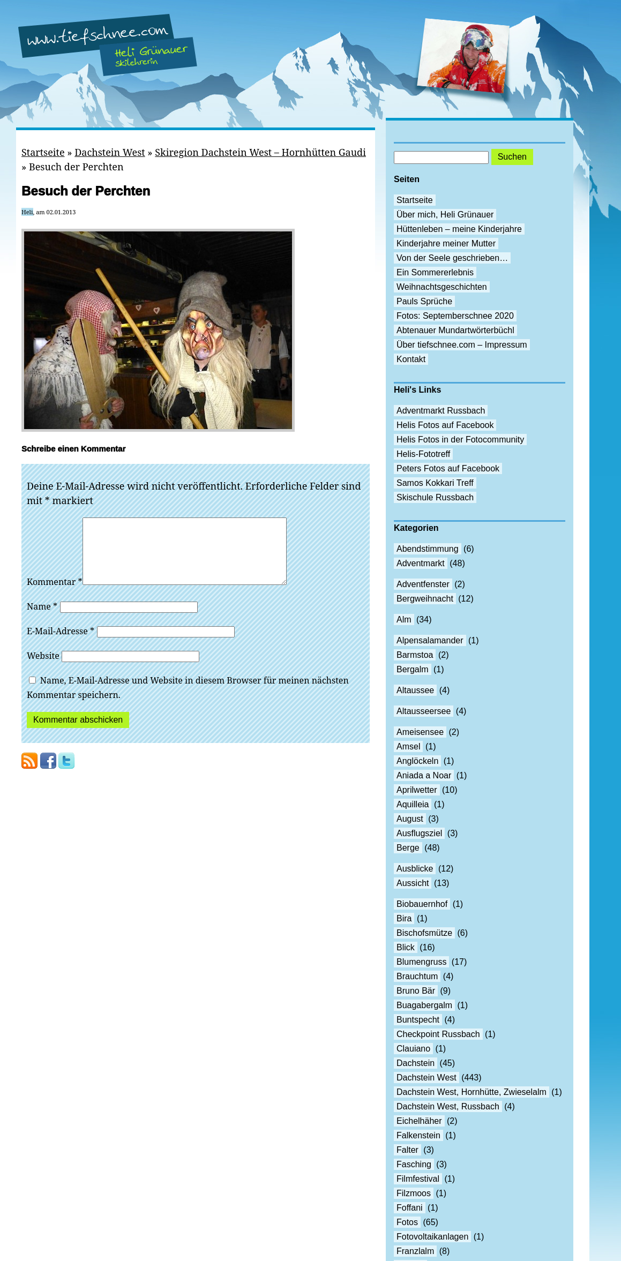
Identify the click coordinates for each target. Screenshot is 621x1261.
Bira (403, 918)
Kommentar (55, 595)
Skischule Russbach (435, 497)
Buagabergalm (424, 1005)
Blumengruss (421, 961)
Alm (403, 619)
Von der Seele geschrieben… (452, 257)
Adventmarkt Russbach (440, 410)
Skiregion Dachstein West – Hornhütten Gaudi (260, 152)
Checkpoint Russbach (438, 1034)
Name (42, 619)
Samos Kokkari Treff (435, 482)
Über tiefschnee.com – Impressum (461, 344)
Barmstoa (414, 654)
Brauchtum (417, 976)
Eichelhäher (419, 1120)
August (409, 818)
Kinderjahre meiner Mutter (446, 243)
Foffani (409, 1207)
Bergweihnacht (424, 598)
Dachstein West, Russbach (447, 1106)
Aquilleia (412, 804)
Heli (27, 212)
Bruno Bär (415, 990)
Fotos (407, 1222)
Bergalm (412, 669)
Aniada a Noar (423, 775)
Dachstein (415, 1063)
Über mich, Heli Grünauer (444, 214)
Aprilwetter (416, 789)
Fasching (413, 1164)
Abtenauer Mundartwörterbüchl (455, 330)
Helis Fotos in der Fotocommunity (460, 439)
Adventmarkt (420, 563)
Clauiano (413, 1048)
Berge (408, 847)
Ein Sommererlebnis (435, 272)
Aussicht (412, 883)
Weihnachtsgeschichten (441, 286)
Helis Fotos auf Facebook (444, 425)
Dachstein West (109, 152)
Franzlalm (415, 1251)
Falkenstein (418, 1135)
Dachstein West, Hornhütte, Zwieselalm (471, 1092)
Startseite (43, 152)
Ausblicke (414, 868)
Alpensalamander (429, 640)
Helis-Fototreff (423, 454)
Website (43, 668)
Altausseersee (423, 711)
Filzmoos (413, 1193)
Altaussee (415, 690)
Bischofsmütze (424, 932)
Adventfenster (423, 584)
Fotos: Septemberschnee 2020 (455, 315)
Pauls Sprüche (424, 301)
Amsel (408, 746)
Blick (405, 947)
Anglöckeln (417, 760)
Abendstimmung (427, 548)
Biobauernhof (421, 904)
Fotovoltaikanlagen (432, 1236)
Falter (407, 1149)
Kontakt (410, 359)
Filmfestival (417, 1178)
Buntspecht (417, 1019)
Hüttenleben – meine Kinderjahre (459, 229)
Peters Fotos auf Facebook (447, 468)
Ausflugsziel (419, 833)
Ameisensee (420, 732)
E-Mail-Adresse (60, 644)
